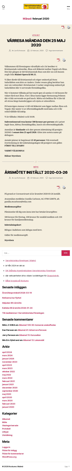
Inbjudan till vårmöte (11, 303)
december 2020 (9, 388)
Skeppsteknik (53, 276)
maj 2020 (6, 394)
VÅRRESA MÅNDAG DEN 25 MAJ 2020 (36, 42)
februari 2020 (8, 404)
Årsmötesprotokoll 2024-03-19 (17, 293)
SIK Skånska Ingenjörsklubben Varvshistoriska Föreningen (30, 271)
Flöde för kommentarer (13, 454)
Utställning (7, 435)
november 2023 (9, 362)
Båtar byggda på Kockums (17, 281)
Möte (36, 167)
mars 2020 (7, 400)
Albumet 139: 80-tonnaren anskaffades (37, 325)
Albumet (6, 419)
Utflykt (36, 35)
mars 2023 (7, 368)
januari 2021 (8, 384)
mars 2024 (7, 355)
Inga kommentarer (56, 51)
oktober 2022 (8, 371)
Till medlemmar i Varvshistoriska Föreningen (23, 313)
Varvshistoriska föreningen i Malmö (20, 260)
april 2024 (7, 352)
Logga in (6, 447)
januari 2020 (8, 407)
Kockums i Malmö (16, 466)
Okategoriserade (10, 425)
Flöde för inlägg (9, 450)
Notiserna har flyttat (11, 298)
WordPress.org (9, 457)
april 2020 (7, 397)
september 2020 (10, 391)
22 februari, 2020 (37, 51)
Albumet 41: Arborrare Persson (32, 330)
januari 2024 (8, 359)
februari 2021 (8, 381)
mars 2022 (7, 378)
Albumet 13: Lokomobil (33, 340)
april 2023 (7, 365)
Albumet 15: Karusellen (30, 335)
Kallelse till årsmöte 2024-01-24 (17, 308)
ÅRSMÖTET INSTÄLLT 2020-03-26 (35, 172)
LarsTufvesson (19, 51)
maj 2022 (6, 375)
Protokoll (6, 429)
